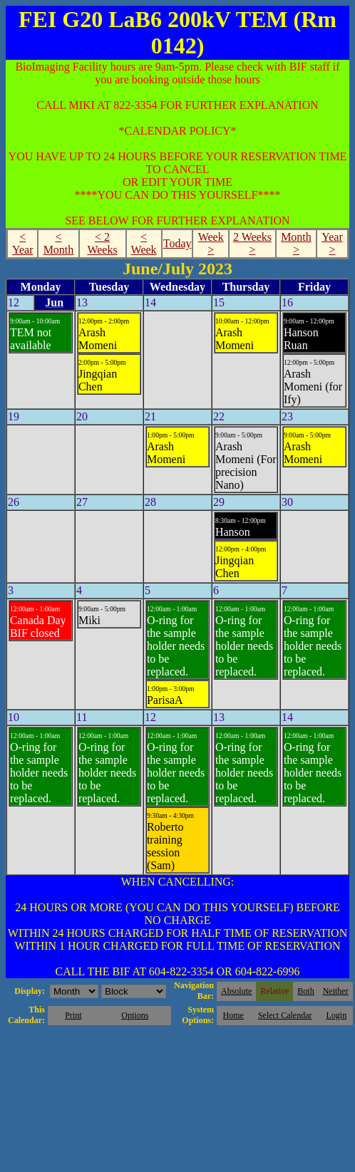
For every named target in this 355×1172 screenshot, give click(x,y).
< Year (22, 243)
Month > (296, 243)
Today (177, 243)
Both (305, 991)
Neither (336, 991)
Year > (331, 243)
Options (134, 1015)
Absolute (236, 991)
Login (336, 1015)
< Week (144, 243)
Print (73, 1015)
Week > (211, 243)
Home (233, 1015)
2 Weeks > (252, 243)
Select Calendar (285, 1015)
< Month (58, 243)
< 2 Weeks (102, 243)
